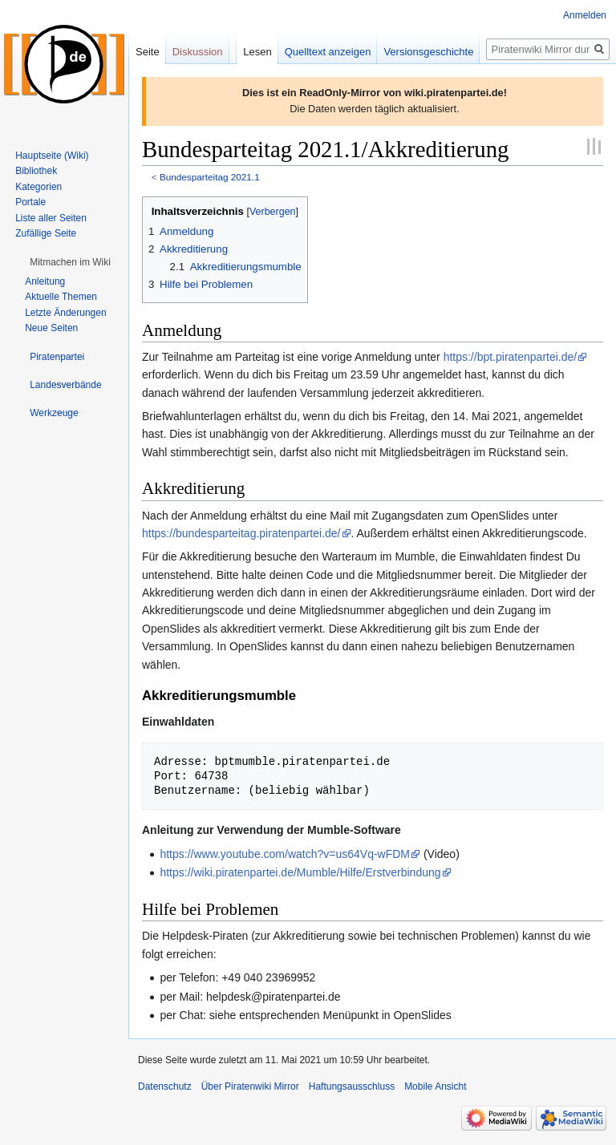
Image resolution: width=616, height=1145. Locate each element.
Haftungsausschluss (352, 1086)
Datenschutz (165, 1086)
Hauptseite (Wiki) (51, 155)
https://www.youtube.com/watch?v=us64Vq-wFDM (285, 854)
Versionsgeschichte (428, 52)
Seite (148, 52)
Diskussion (197, 52)
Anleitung (45, 281)
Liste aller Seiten (51, 218)
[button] (70, 262)
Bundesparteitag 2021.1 (210, 177)
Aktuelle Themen (61, 296)
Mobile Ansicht (435, 1086)
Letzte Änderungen (65, 312)
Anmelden (584, 15)
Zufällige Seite (45, 233)
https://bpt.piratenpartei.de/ (511, 356)
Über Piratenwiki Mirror (250, 1086)
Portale (30, 202)
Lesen (257, 52)
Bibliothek (36, 170)
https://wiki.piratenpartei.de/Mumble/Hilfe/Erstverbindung (300, 872)
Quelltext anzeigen (328, 52)
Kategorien (38, 186)
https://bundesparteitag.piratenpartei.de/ (241, 533)
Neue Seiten (51, 328)
